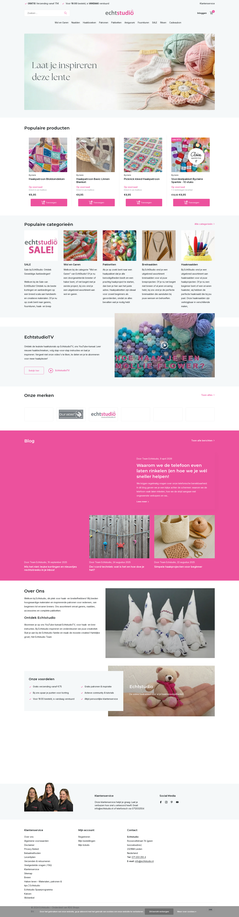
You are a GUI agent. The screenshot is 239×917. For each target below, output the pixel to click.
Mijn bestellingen (86, 841)
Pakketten (116, 22)
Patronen (103, 22)
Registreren (84, 836)
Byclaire (32, 175)
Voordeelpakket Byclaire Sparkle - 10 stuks (187, 181)
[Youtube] (177, 802)
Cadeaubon (175, 22)
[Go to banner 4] (119, 72)
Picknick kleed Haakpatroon (142, 179)
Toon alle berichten (201, 440)
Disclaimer (29, 845)
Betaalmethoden (32, 853)
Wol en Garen (61, 22)
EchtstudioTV (59, 370)
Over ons (29, 836)
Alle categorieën (203, 224)
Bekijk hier (34, 370)
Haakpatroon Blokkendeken (47, 179)
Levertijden (30, 857)
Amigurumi (130, 22)
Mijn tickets (83, 845)
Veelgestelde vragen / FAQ (38, 865)
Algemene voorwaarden (36, 841)
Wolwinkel (29, 897)
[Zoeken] (47, 13)
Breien (27, 877)
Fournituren (143, 22)
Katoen (27, 893)
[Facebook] (161, 802)
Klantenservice (207, 3)
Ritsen (163, 22)
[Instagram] (166, 802)
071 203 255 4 (139, 857)
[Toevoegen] (49, 202)
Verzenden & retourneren (37, 861)
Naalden (75, 22)
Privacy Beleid (31, 849)
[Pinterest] (172, 802)
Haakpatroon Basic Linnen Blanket (93, 181)
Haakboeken (89, 22)
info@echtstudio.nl (144, 861)
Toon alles (206, 395)
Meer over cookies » (186, 911)
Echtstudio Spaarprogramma (38, 889)
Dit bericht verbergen (159, 911)
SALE (154, 22)
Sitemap (28, 873)
